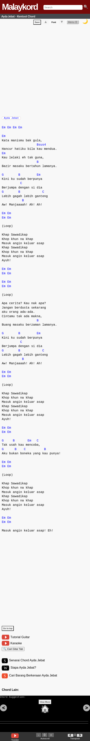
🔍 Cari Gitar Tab (13, 651)
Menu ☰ (72, 22)
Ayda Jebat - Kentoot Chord (18, 16)
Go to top (7, 630)
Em (3, 129)
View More (45, 708)
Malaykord (20, 7)
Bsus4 (41, 147)
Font (54, 23)
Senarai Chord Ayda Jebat (27, 664)
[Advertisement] (45, 70)
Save (37, 23)
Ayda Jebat (11, 119)
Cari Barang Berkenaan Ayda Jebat (33, 679)
